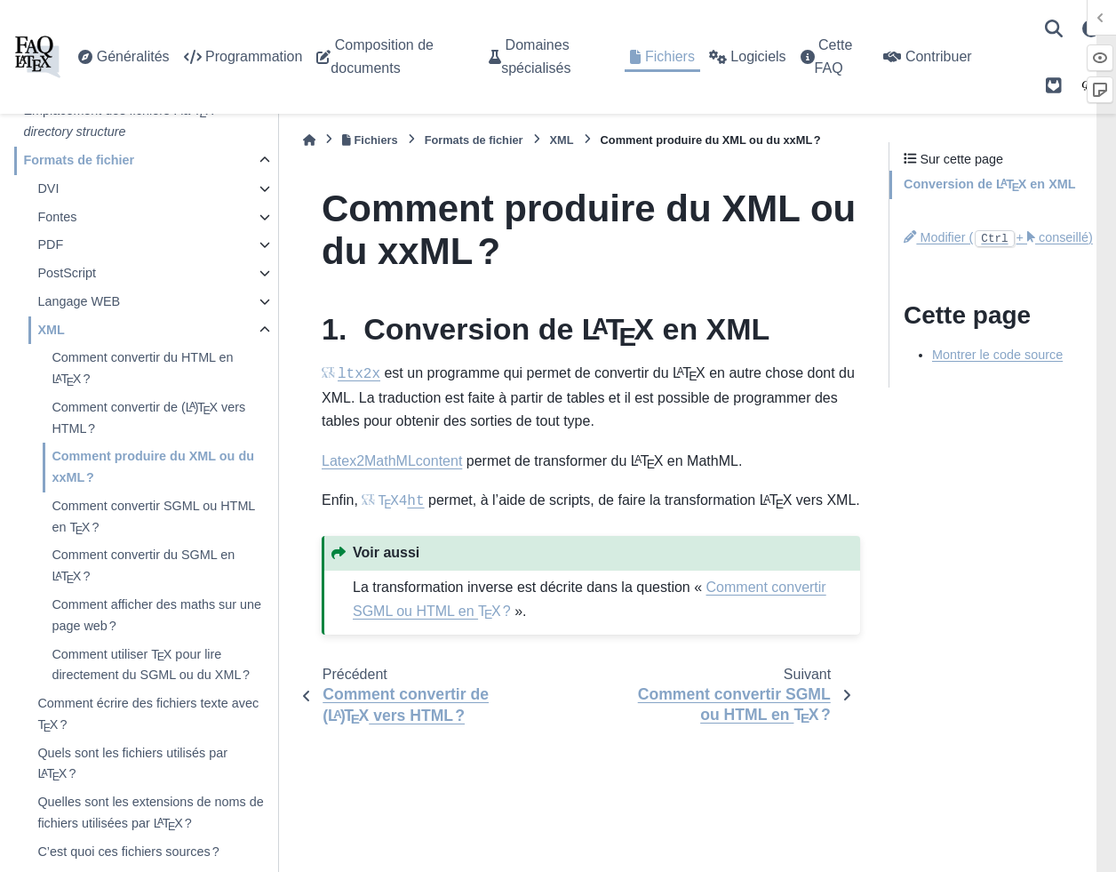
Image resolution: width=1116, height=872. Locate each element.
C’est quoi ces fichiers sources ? (128, 851)
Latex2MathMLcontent (392, 460)
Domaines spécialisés (529, 56)
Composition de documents (375, 56)
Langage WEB (78, 301)
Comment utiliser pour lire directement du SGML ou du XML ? (151, 663)
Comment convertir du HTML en (142, 370)
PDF (50, 244)
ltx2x (359, 374)
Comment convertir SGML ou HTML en (153, 519)
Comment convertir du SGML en (143, 568)
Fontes (56, 217)
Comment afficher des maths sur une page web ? (156, 615)
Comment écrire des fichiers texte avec (148, 716)
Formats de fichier (78, 160)
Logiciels (747, 56)
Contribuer (927, 56)
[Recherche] (1053, 28)
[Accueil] (309, 140)
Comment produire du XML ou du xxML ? (153, 466)
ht (401, 501)
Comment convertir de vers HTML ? (148, 416)
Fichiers (662, 56)
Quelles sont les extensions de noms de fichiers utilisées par (150, 815)
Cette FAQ (827, 56)
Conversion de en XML (990, 185)
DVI (48, 188)
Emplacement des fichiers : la (118, 121)
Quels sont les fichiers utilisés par (132, 766)
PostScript (66, 273)
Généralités (123, 56)
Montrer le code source (997, 355)
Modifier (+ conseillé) (998, 237)
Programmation (243, 56)
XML (50, 330)
